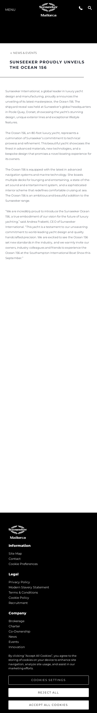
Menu (10, 10)
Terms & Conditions (23, 592)
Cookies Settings (48, 681)
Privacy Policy (19, 582)
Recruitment (18, 603)
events (14, 642)
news (13, 637)
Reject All (48, 693)
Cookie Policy (19, 598)
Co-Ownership (19, 631)
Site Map (15, 553)
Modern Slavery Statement (29, 587)
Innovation (17, 647)
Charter (14, 626)
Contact (15, 559)
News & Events (23, 53)
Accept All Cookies (48, 706)
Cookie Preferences (23, 564)
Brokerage (16, 621)
